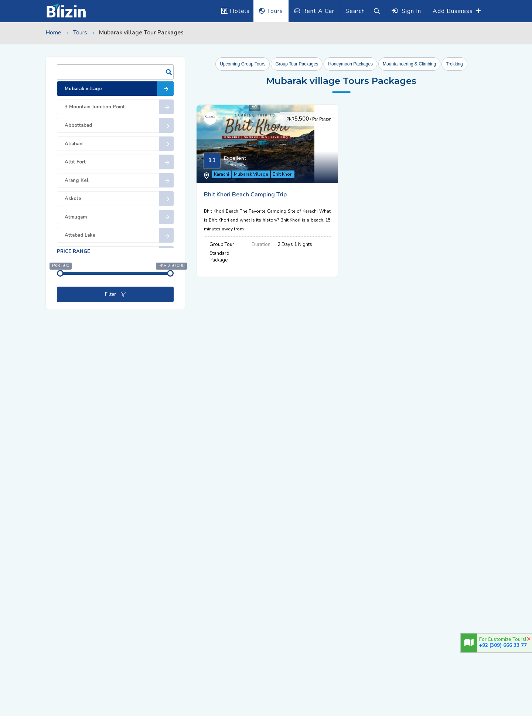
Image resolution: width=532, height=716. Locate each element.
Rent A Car (314, 11)
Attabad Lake (119, 235)
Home (53, 32)
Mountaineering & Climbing (409, 64)
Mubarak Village (256, 178)
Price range (73, 251)
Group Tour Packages (296, 64)
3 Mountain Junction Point (119, 106)
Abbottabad (119, 125)
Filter (115, 294)
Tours (271, 11)
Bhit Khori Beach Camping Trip (364, 116)
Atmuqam (119, 217)
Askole (119, 198)
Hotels (235, 11)
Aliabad (119, 143)
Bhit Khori (287, 178)
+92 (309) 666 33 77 (503, 645)
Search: (115, 72)
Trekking (454, 64)
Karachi (226, 178)
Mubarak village (119, 88)
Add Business (454, 11)
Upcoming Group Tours (242, 64)
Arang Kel (119, 180)
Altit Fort (119, 162)
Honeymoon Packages (350, 64)
